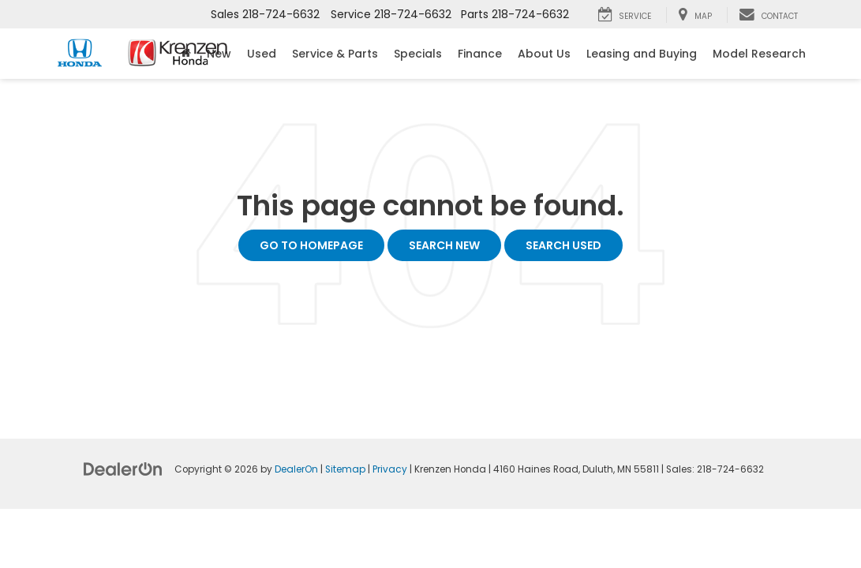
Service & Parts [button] (335, 54)
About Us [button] (544, 54)
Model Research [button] (759, 54)
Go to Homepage (311, 245)
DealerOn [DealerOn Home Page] (296, 469)
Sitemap (345, 469)
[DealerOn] (123, 468)
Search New (444, 245)
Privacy (389, 469)
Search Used (563, 245)
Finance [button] (480, 54)
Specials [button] (418, 54)
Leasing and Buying (641, 54)
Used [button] (261, 54)
